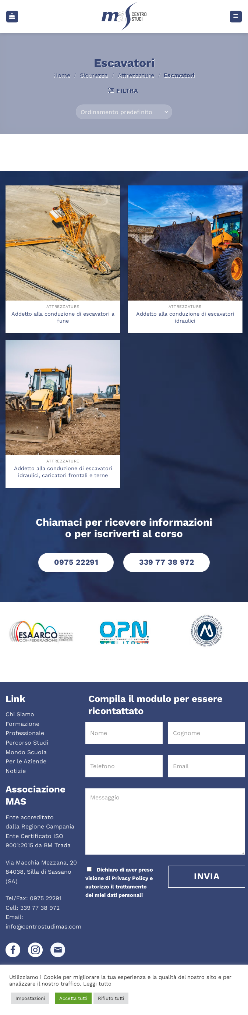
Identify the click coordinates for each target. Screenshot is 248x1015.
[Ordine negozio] (124, 111)
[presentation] (134, 914)
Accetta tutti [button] (73, 998)
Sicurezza (94, 75)
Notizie (16, 770)
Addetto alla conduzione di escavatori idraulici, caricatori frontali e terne (63, 471)
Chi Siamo (20, 714)
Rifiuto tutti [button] (111, 998)
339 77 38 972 (40, 907)
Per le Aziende (26, 761)
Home (61, 75)
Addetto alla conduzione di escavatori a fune (62, 317)
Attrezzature (136, 75)
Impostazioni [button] (30, 998)
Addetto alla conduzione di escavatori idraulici (185, 317)
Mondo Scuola (26, 752)
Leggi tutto (97, 983)
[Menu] (236, 17)
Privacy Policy (129, 878)
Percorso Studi (27, 742)
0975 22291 (45, 898)
